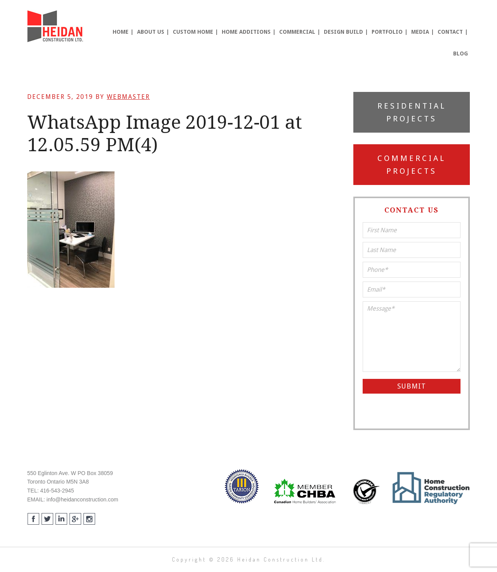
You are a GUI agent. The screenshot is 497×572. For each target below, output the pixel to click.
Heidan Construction (56, 26)
